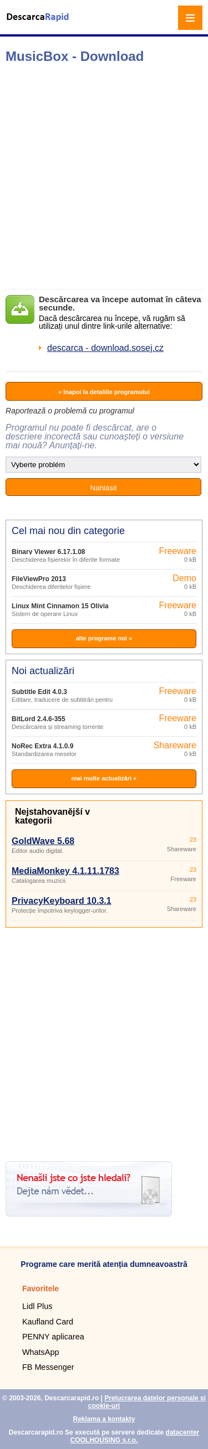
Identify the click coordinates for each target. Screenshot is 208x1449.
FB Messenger (48, 1367)
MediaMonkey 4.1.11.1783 (65, 871)
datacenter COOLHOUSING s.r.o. (134, 1436)
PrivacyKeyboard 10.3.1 (61, 900)
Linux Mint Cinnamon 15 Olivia (60, 606)
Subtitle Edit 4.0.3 (39, 692)
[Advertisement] (104, 176)
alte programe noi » (104, 638)
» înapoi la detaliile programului (104, 392)
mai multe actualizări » (104, 778)
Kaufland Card (47, 1321)
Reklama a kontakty (104, 1419)
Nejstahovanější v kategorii (52, 816)
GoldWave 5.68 (43, 841)
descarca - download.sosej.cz (105, 348)
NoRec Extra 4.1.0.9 (42, 746)
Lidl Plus (37, 1306)
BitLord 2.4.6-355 (38, 719)
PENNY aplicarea (53, 1336)
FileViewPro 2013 (39, 579)
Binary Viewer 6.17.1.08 (48, 552)
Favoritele (40, 1288)
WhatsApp (40, 1352)
